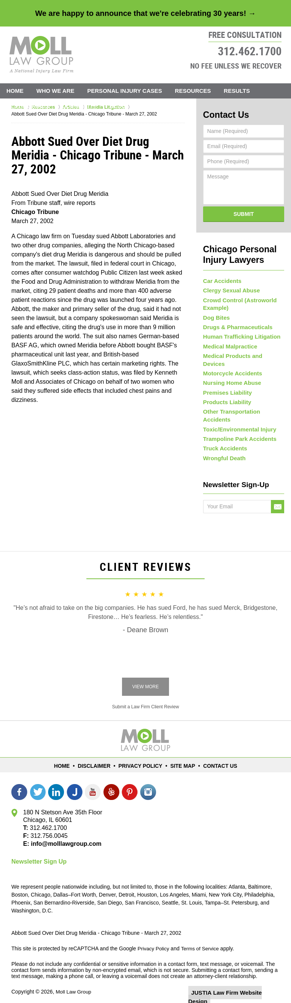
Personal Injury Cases (124, 90)
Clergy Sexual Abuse (229, 286)
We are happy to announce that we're (145, 13)
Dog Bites (215, 314)
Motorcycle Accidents (230, 365)
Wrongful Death (222, 449)
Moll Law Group (74, 983)
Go (277, 498)
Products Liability (225, 397)
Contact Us (157, 106)
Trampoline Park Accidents (237, 428)
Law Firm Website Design (239, 984)
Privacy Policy (141, 756)
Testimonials (27, 106)
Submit (243, 212)
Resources (193, 90)
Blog (118, 106)
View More (145, 678)
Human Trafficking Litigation (239, 334)
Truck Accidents (223, 439)
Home (14, 90)
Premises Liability (225, 386)
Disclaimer (98, 756)
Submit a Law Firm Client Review (145, 698)
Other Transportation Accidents (243, 407)
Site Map (181, 756)
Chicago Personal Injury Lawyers (233, 251)
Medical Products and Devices (241, 355)
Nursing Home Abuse (230, 376)
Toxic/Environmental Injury (237, 418)
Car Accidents (221, 276)
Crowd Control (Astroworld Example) (237, 300)
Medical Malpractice (228, 345)
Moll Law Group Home (41, 54)
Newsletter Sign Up (39, 852)
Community (79, 106)
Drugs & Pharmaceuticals (235, 324)
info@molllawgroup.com (63, 834)
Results (237, 90)
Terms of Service (202, 939)
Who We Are (55, 90)
